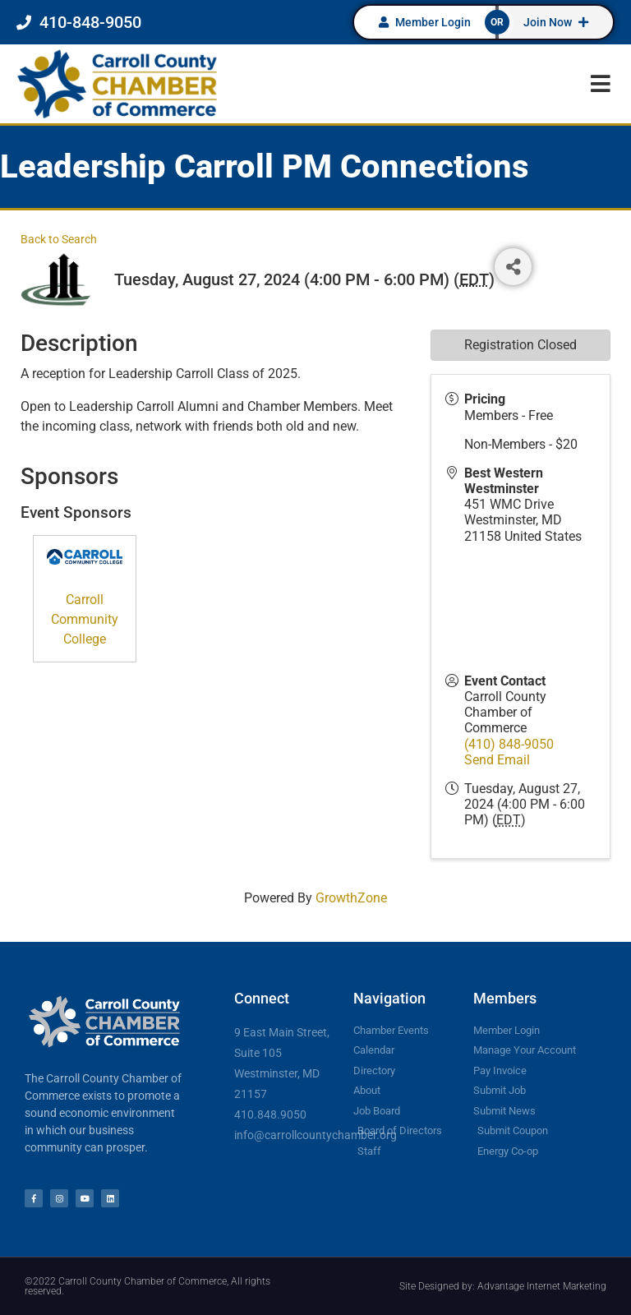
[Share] (513, 266)
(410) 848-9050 (509, 744)
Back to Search (59, 240)
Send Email (497, 760)
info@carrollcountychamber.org (315, 1135)
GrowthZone (351, 898)
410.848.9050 (270, 1114)
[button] (600, 83)
